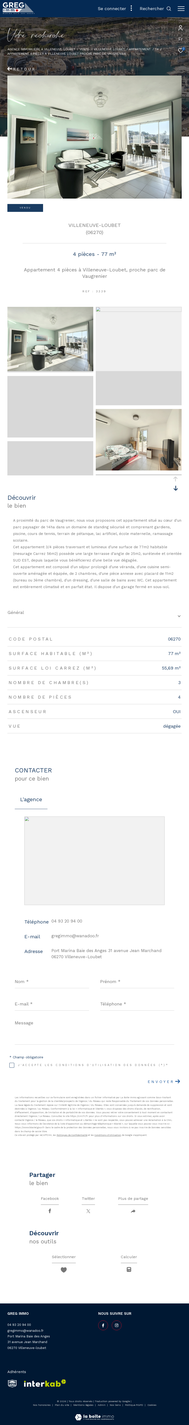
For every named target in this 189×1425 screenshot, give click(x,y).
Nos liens (116, 1405)
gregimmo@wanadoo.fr (75, 935)
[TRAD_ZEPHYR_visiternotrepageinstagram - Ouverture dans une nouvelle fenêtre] (117, 1325)
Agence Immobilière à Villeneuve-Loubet (41, 49)
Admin (102, 1405)
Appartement (140, 49)
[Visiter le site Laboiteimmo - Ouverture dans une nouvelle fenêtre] (94, 1414)
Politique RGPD (134, 1405)
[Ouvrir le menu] (181, 8)
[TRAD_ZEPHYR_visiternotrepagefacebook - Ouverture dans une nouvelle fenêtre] (103, 1325)
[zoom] (50, 370)
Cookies (152, 1405)
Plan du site (62, 1405)
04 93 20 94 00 (66, 921)
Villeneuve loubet (109, 49)
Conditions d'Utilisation (107, 1135)
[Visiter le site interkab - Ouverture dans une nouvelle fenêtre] (43, 1383)
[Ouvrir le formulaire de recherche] (156, 8)
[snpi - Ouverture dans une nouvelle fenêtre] (12, 1383)
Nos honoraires (42, 1405)
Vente (84, 49)
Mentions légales (83, 1405)
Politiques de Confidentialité (72, 1135)
